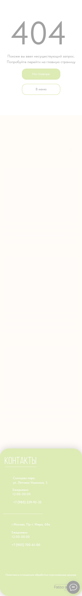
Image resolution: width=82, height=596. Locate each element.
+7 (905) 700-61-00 (26, 545)
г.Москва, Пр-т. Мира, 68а (31, 524)
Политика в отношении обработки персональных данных (40, 574)
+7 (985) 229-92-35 (27, 502)
